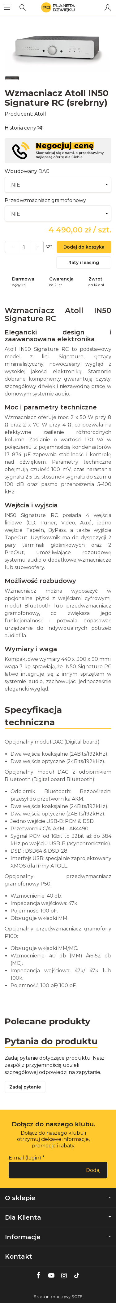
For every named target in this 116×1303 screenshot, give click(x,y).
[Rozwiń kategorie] (7, 7)
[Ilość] (24, 247)
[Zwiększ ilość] (11, 247)
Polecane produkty (47, 1021)
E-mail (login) (25, 1158)
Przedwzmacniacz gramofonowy (45, 200)
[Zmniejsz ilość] (37, 247)
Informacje (58, 1237)
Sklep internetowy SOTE (58, 1296)
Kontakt (18, 1256)
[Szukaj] (22, 7)
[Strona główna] (58, 7)
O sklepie (58, 1198)
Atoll (40, 114)
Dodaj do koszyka (84, 247)
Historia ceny (23, 128)
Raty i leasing (83, 262)
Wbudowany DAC (27, 171)
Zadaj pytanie (25, 1087)
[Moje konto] (107, 7)
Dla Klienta (58, 1217)
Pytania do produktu (51, 1041)
